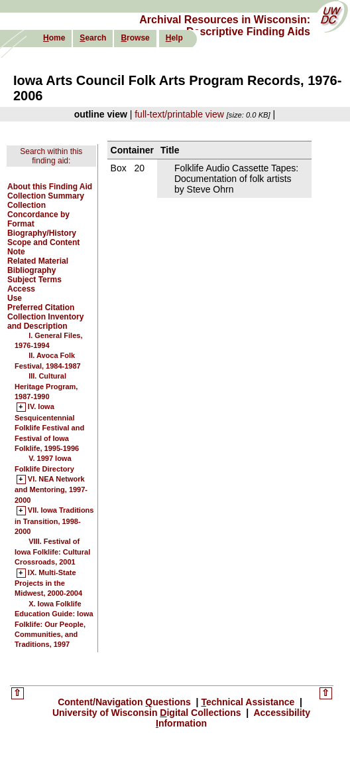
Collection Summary (45, 196)
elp (174, 38)
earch (93, 38)
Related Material (37, 261)
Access (21, 289)
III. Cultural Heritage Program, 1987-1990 (46, 386)
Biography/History (41, 233)
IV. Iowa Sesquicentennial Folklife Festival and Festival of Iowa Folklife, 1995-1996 (49, 427)
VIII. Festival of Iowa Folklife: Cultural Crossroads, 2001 (52, 551)
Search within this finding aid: (51, 156)
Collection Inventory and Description (45, 321)
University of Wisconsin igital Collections (148, 712)
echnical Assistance (249, 702)
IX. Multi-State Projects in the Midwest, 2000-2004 (48, 583)
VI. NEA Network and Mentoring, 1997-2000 (51, 490)
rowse (135, 38)
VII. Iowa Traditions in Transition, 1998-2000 (54, 521)
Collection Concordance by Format (38, 214)
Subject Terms (34, 279)
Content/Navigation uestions (126, 702)
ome (54, 38)
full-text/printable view (179, 114)
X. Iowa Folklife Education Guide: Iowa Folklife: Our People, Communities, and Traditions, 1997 (54, 624)
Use (14, 298)
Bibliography (31, 270)
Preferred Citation (40, 307)
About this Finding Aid (49, 186)
